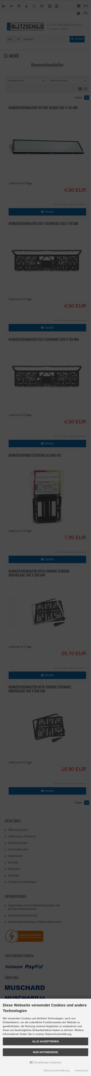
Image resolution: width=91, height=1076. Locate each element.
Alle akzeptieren (45, 1041)
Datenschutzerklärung (56, 1070)
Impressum (81, 1070)
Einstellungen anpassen (46, 1062)
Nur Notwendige (45, 1052)
